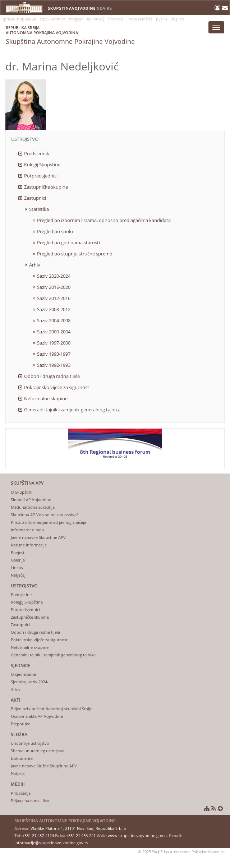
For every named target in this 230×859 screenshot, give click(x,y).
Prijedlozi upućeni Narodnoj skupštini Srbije (51, 708)
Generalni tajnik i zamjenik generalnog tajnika (72, 409)
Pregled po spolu (55, 231)
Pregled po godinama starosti (68, 242)
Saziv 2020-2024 (53, 276)
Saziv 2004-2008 (53, 320)
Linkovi (17, 567)
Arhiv (34, 265)
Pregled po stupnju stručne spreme (74, 253)
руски (161, 19)
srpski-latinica (52, 19)
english (177, 19)
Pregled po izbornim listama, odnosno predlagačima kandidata (104, 220)
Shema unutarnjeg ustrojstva (37, 750)
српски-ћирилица (19, 19)
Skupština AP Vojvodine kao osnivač (44, 514)
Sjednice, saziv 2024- (30, 681)
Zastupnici (35, 198)
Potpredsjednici (41, 175)
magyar (76, 19)
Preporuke (20, 723)
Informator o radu (27, 529)
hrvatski (115, 19)
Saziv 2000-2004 (53, 331)
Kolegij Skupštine (42, 164)
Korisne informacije (29, 545)
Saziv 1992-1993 (53, 365)
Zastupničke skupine (46, 187)
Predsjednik (36, 153)
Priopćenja (21, 793)
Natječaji (19, 575)
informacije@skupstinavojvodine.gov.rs (51, 842)
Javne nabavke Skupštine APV (38, 537)
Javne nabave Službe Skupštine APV (44, 765)
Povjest (17, 552)
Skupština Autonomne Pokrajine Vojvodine (70, 34)
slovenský (95, 19)
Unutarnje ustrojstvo (30, 743)
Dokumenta (22, 758)
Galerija (18, 560)
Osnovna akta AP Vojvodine (37, 716)
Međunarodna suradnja (33, 507)
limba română (139, 19)
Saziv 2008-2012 (53, 309)
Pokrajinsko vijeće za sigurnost (56, 387)
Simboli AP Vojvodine (31, 499)
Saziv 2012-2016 (53, 298)
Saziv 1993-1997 (53, 354)
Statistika (39, 209)
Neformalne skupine (46, 398)
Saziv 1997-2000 (53, 343)
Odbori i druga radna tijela (52, 376)
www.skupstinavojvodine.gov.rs (137, 835)
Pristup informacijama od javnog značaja (48, 522)
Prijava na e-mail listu (31, 800)
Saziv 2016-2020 (53, 287)
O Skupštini (21, 492)
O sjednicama (23, 674)
